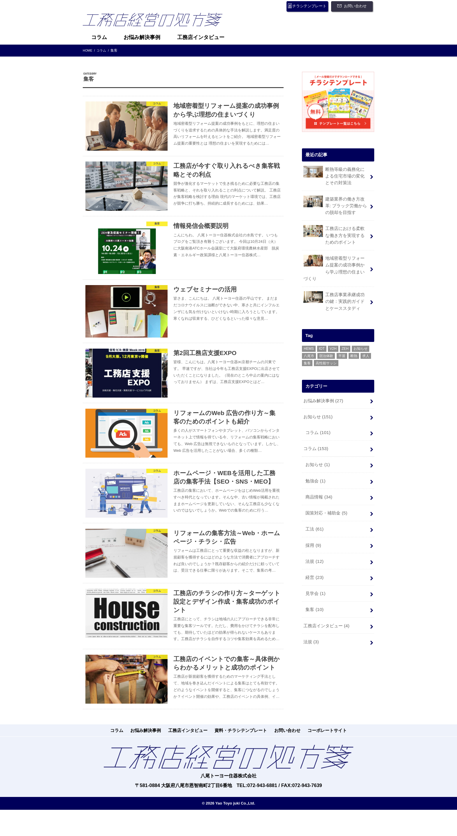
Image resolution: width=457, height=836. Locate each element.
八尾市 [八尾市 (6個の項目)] (309, 343)
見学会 (315, 572)
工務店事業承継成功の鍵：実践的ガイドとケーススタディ (336, 288)
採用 (313, 525)
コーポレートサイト (313, 767)
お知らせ (317, 402)
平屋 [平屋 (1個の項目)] (341, 343)
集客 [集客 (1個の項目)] (307, 350)
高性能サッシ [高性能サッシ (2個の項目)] (326, 350)
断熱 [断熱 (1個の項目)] (353, 343)
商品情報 (318, 479)
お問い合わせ (353, 6)
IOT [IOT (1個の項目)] (322, 335)
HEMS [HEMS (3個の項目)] (309, 335)
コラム (99, 37)
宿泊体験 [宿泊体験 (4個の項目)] (326, 343)
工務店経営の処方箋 (157, 21)
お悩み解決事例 (142, 37)
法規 (314, 541)
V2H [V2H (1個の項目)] (333, 335)
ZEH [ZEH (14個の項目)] (345, 335)
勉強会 (315, 463)
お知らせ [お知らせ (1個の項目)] (361, 335)
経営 (314, 556)
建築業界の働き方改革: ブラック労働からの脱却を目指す (335, 203)
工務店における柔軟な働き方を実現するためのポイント (336, 231)
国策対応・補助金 (326, 494)
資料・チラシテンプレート (239, 767)
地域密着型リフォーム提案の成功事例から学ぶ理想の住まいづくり (336, 260)
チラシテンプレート (304, 6)
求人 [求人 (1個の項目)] (365, 343)
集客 (314, 587)
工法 (314, 510)
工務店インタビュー (200, 37)
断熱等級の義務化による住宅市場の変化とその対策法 (336, 175)
